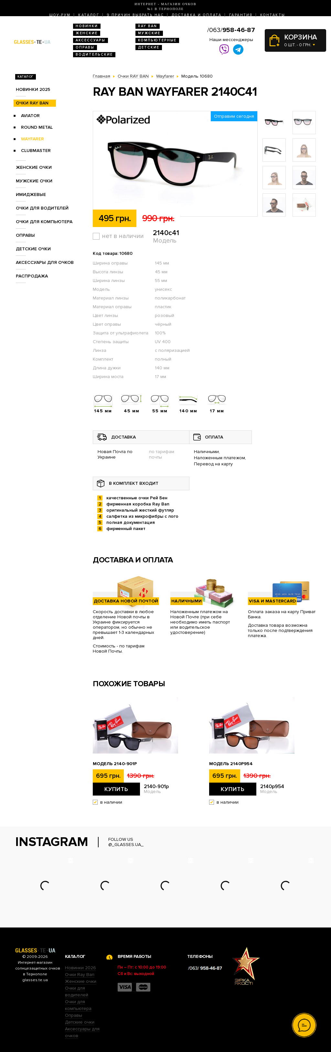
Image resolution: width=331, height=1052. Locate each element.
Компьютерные (157, 40)
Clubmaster (36, 150)
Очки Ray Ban (79, 974)
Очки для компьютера (44, 221)
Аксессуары (90, 40)
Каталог (88, 15)
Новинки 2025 (33, 89)
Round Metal (37, 127)
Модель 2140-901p (115, 763)
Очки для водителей (42, 208)
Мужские (149, 33)
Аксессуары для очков (45, 262)
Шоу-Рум (60, 15)
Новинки (87, 26)
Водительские (94, 54)
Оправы (85, 47)
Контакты (272, 15)
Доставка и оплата (196, 15)
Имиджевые (31, 194)
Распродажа (32, 276)
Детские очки (33, 249)
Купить (116, 789)
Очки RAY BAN (32, 103)
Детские (148, 47)
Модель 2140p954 (231, 763)
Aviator (30, 115)
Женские (87, 33)
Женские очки (34, 167)
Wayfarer (32, 139)
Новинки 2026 (80, 968)
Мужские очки (34, 181)
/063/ (231, 30)
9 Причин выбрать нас (135, 15)
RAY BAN (147, 26)
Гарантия (240, 15)
